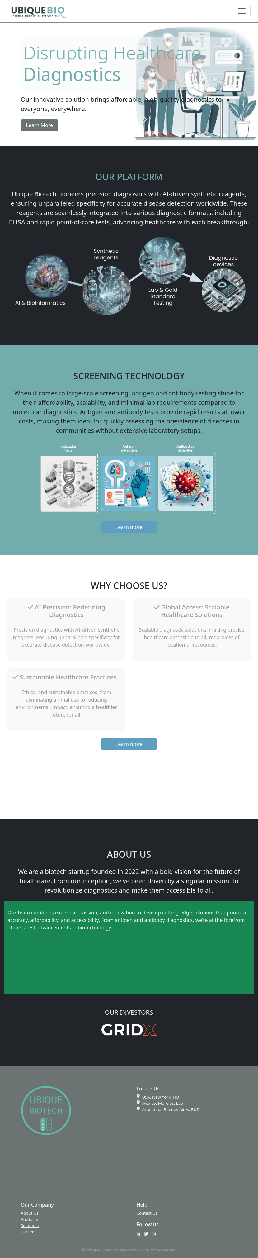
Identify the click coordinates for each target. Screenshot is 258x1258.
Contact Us (147, 1213)
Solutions (30, 1225)
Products (29, 1219)
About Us (30, 1213)
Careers (28, 1232)
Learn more (129, 527)
